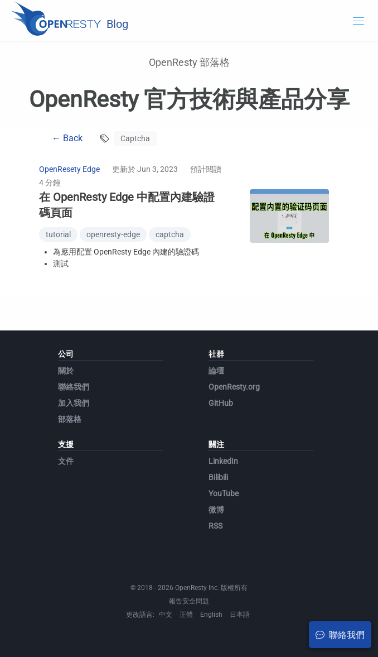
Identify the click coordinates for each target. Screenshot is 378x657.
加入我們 (73, 403)
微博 (216, 509)
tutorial (58, 234)
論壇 (216, 370)
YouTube (224, 493)
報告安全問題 (189, 601)
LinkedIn (223, 461)
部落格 (69, 419)
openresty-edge (113, 234)
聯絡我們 (73, 386)
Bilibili (218, 477)
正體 (186, 614)
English (211, 614)
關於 (66, 370)
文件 (66, 461)
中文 (165, 614)
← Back (67, 138)
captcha (170, 234)
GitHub (221, 403)
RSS (215, 525)
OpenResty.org (234, 386)
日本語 (240, 614)
